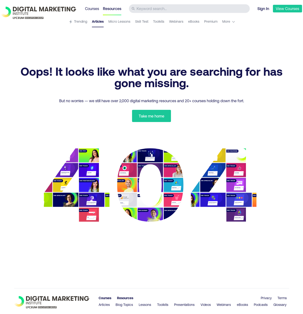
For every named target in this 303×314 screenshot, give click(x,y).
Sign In (263, 8)
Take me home (151, 116)
